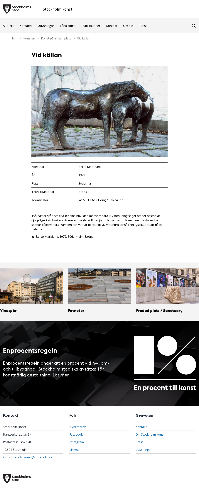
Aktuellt (8, 26)
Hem (14, 38)
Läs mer (61, 374)
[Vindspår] (31, 286)
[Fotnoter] (99, 286)
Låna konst (67, 26)
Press (143, 26)
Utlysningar (46, 26)
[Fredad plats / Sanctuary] (167, 286)
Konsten (26, 26)
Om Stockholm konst (150, 434)
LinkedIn (75, 450)
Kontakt (111, 26)
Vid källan (83, 38)
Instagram (76, 442)
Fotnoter (76, 310)
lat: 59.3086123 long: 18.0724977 (100, 200)
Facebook (76, 434)
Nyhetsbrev (77, 427)
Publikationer (90, 26)
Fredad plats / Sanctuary (159, 310)
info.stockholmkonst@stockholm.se (27, 457)
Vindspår (8, 310)
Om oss (128, 26)
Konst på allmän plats (56, 38)
